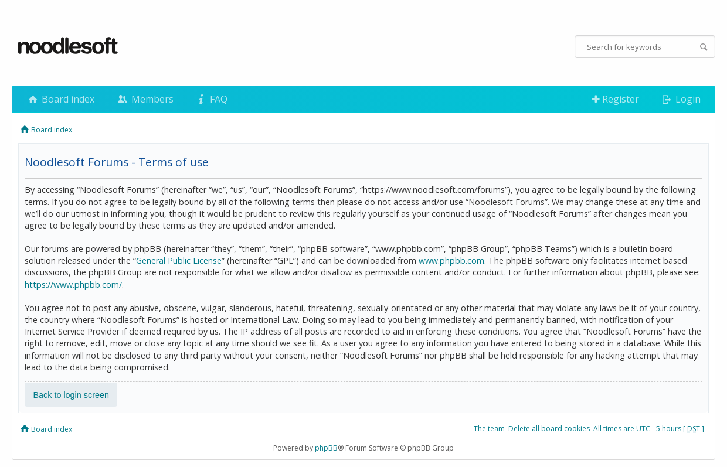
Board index (60, 99)
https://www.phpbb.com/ (73, 284)
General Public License (179, 260)
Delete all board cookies (549, 429)
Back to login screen (71, 394)
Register (615, 99)
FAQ (211, 99)
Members (144, 99)
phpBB (326, 448)
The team (489, 429)
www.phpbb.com (451, 260)
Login (680, 99)
